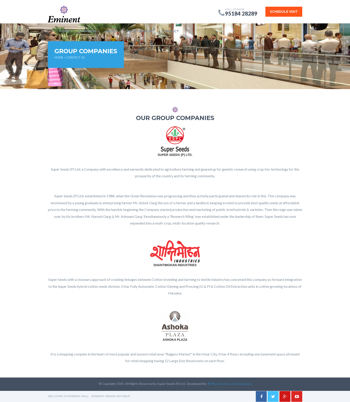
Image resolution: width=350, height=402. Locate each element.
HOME (64, 31)
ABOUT (111, 31)
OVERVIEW (87, 31)
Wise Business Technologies (229, 384)
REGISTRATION (139, 31)
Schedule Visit (284, 12)
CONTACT (170, 31)
